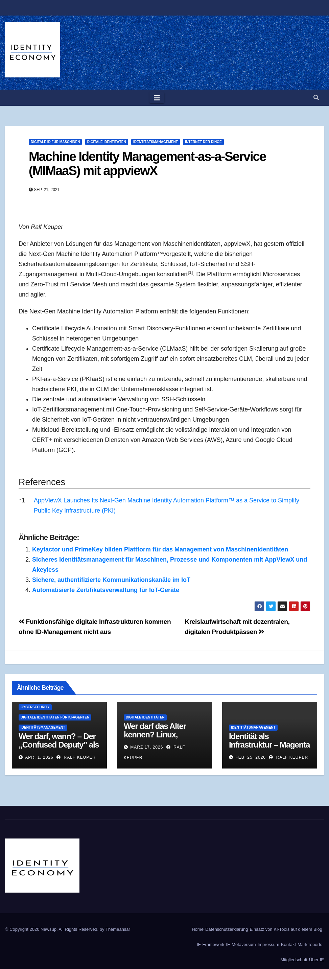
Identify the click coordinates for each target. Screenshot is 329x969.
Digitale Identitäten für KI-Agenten (55, 717)
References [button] (42, 482)
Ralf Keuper (76, 757)
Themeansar (117, 929)
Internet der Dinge (203, 142)
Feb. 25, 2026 (250, 757)
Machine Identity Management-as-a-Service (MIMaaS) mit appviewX (147, 163)
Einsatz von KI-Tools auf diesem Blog (286, 929)
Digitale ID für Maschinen (55, 142)
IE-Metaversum (241, 944)
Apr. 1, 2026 (39, 757)
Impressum (268, 944)
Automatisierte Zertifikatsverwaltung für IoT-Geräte (105, 590)
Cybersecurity (35, 707)
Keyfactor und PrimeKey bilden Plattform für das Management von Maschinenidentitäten (160, 549)
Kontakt (288, 944)
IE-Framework (211, 944)
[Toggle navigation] (156, 97)
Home (198, 929)
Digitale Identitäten (106, 142)
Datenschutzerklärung (226, 929)
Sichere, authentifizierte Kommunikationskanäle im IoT (111, 579)
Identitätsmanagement (155, 142)
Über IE (316, 959)
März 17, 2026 (146, 747)
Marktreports (310, 944)
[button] (316, 97)
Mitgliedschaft (293, 959)
